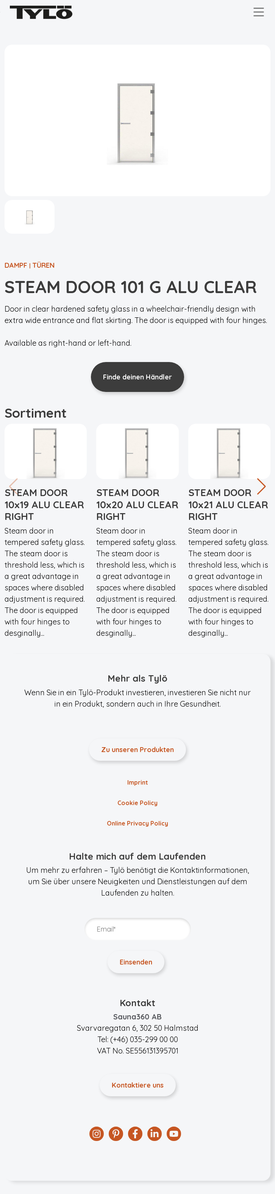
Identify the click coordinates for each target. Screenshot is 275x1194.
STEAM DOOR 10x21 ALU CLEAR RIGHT (228, 504)
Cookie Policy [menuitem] (137, 803)
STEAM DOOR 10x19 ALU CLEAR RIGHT (44, 504)
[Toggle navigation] (258, 12)
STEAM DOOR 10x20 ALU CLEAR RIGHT (137, 504)
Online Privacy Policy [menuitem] (137, 823)
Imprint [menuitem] (137, 782)
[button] (261, 486)
